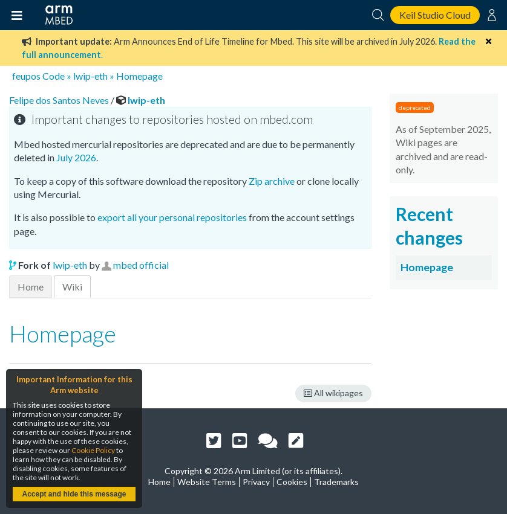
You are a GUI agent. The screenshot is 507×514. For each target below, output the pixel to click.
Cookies (291, 482)
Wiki (72, 286)
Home (31, 286)
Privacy (256, 482)
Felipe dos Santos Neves (60, 100)
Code (53, 76)
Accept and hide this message (74, 494)
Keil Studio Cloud (435, 15)
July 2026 (76, 157)
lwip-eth (90, 76)
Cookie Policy (93, 450)
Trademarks (336, 482)
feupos (26, 76)
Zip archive (272, 181)
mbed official (141, 265)
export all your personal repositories (172, 217)
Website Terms (206, 482)
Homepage (139, 76)
